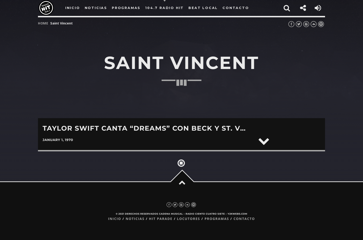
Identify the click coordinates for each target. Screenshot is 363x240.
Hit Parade (160, 219)
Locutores (188, 219)
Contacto (244, 219)
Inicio (114, 219)
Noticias (135, 219)
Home (43, 23)
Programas (216, 219)
